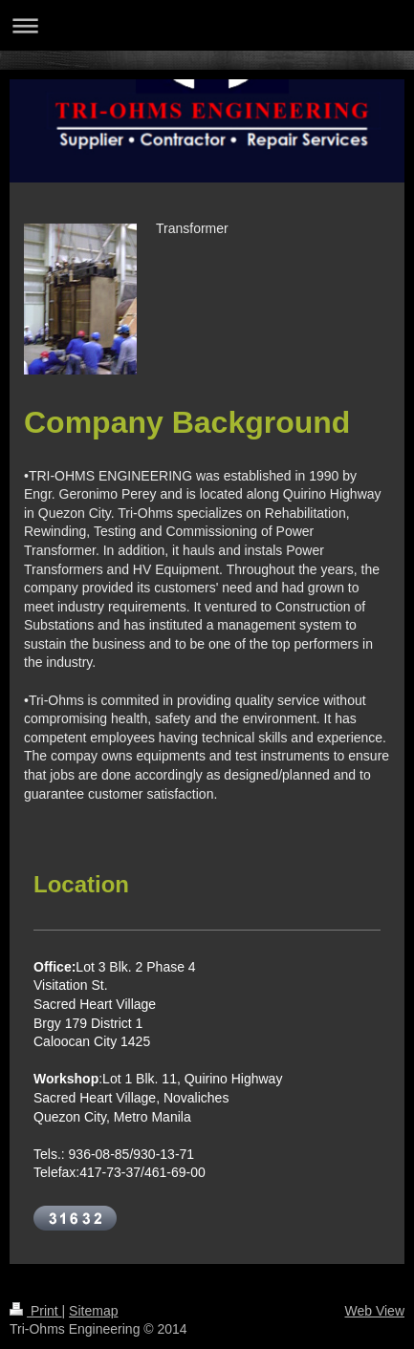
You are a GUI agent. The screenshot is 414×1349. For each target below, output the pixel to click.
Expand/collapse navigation (207, 25)
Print (36, 1310)
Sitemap (93, 1310)
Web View (374, 1310)
